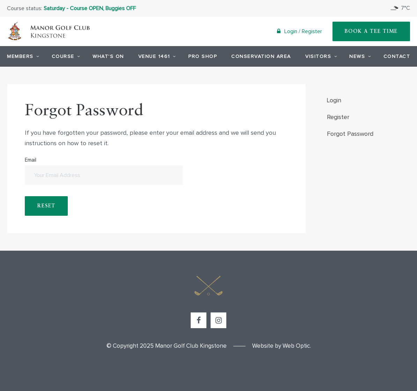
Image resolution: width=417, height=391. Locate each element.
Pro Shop (202, 56)
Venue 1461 (156, 56)
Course (65, 56)
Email (104, 171)
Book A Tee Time (371, 31)
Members (22, 56)
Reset (46, 206)
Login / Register (299, 31)
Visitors (320, 56)
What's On (108, 56)
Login (334, 100)
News (359, 56)
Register (338, 117)
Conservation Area (261, 56)
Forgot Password (350, 134)
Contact (396, 56)
